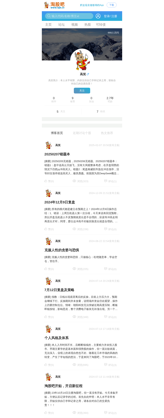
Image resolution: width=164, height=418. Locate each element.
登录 (107, 16)
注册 (114, 16)
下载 (111, 5)
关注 (82, 90)
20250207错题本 (57, 154)
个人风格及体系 (56, 338)
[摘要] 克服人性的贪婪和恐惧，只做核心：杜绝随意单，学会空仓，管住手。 (80, 259)
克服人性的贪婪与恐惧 (61, 250)
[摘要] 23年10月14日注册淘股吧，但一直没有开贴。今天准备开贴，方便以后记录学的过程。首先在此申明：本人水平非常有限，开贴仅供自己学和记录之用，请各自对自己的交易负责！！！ (81, 398)
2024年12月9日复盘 (59, 202)
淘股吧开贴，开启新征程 (63, 386)
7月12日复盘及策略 (59, 290)
